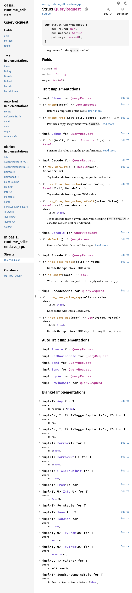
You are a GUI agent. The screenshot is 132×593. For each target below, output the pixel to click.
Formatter (88, 140)
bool (84, 274)
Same (61, 512)
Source (46, 13)
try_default (57, 166)
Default (58, 233)
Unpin (56, 376)
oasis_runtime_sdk (53, 4)
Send (55, 363)
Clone (56, 98)
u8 (77, 37)
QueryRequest (81, 98)
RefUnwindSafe (64, 356)
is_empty (55, 274)
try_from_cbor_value (64, 184)
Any (60, 401)
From (61, 485)
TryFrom (69, 533)
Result (48, 144)
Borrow (63, 443)
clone (52, 104)
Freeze (57, 349)
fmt (50, 140)
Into (66, 491)
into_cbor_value (61, 261)
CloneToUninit (69, 471)
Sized (60, 212)
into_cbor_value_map (64, 297)
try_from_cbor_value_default (71, 201)
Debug (56, 134)
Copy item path (86, 9)
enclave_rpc (74, 4)
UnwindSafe (61, 383)
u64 (72, 28)
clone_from (56, 117)
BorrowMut (65, 457)
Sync (55, 369)
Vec (71, 37)
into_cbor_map (59, 317)
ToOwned (63, 519)
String (77, 33)
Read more (95, 111)
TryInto (69, 547)
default (54, 239)
